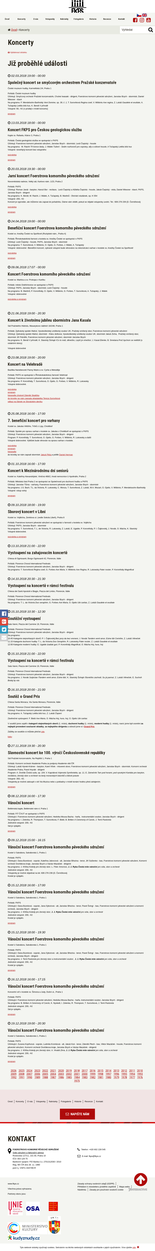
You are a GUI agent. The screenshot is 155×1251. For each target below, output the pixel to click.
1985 (69, 1077)
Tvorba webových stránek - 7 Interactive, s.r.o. (137, 1189)
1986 (61, 1077)
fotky (10, 737)
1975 (77, 1080)
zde (42, 731)
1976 (140, 1077)
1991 (21, 1077)
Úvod (14, 29)
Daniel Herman (66, 454)
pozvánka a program (17, 299)
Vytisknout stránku (17, 52)
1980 (108, 1077)
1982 (92, 1077)
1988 (45, 1077)
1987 (53, 1077)
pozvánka (12, 155)
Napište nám (77, 1114)
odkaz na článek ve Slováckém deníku (25, 401)
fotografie (12, 451)
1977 (132, 1077)
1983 (84, 1077)
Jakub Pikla (46, 454)
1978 (124, 1077)
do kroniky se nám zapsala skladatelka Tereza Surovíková (34, 398)
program (11, 114)
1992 (13, 1077)
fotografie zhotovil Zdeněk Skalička (23, 395)
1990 (29, 1077)
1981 (100, 1077)
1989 (37, 1077)
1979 (116, 1077)
